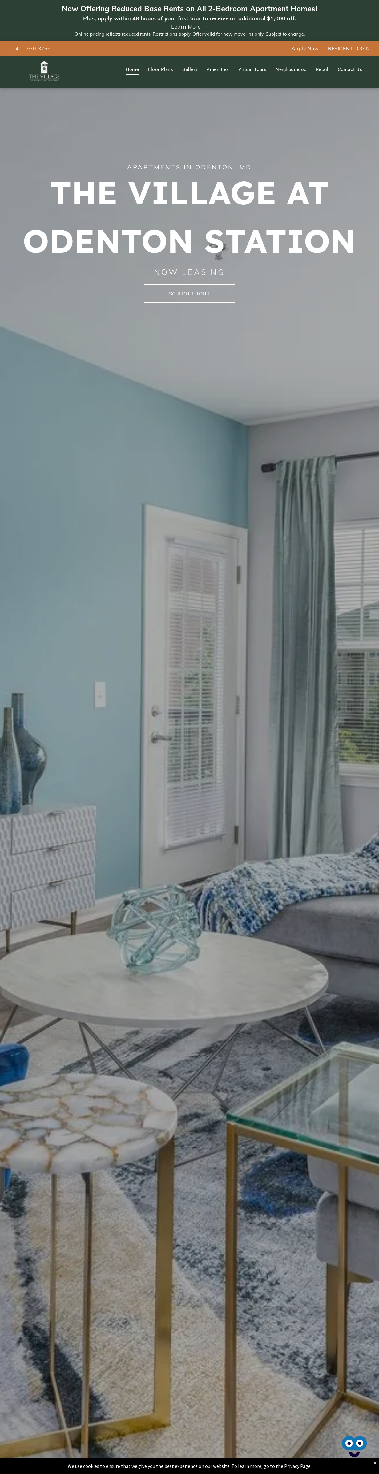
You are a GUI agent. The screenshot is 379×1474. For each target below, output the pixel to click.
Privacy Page (297, 1466)
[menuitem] (305, 48)
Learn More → (189, 26)
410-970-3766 (32, 48)
